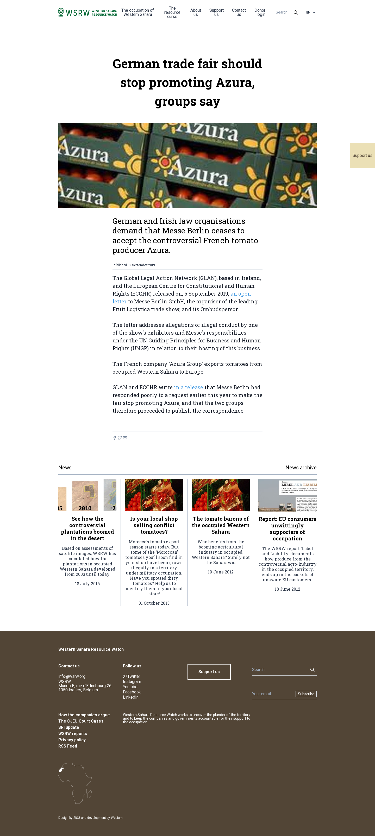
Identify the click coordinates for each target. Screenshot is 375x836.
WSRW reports (72, 733)
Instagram (132, 681)
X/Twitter (131, 676)
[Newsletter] (272, 694)
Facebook (132, 692)
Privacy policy (72, 739)
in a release (188, 387)
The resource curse (172, 12)
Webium (117, 817)
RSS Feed (67, 746)
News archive (301, 467)
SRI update (68, 727)
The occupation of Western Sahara (137, 12)
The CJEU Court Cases (80, 721)
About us (195, 12)
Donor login (259, 12)
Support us (362, 155)
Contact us (239, 12)
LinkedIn (131, 697)
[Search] (286, 12)
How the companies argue (84, 714)
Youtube (130, 686)
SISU (76, 817)
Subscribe (306, 694)
